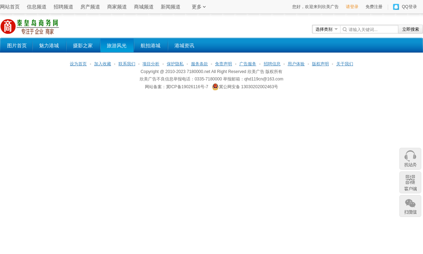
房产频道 (90, 7)
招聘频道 (63, 7)
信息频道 (37, 7)
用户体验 (296, 63)
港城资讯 (184, 45)
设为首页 (78, 63)
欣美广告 (255, 71)
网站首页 (10, 7)
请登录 (352, 6)
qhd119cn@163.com (263, 79)
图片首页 (17, 45)
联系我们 (126, 63)
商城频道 (144, 7)
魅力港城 (49, 45)
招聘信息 (272, 63)
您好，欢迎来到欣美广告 (315, 6)
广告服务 (247, 63)
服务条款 (199, 63)
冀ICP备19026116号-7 (187, 86)
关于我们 (344, 63)
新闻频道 (170, 7)
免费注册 (374, 6)
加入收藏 (102, 63)
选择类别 (323, 29)
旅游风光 (117, 45)
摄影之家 (83, 45)
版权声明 (320, 63)
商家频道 (117, 7)
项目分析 (150, 63)
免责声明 (223, 63)
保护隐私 (175, 63)
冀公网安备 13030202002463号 (245, 86)
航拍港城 (150, 45)
